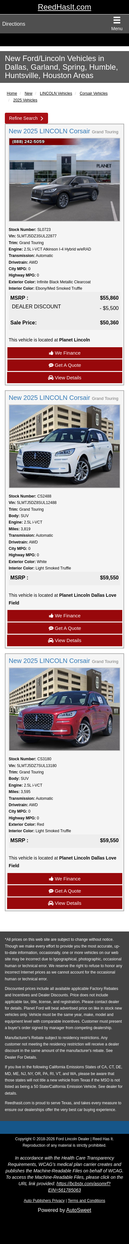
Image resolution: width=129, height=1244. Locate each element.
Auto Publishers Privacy (44, 1200)
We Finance (65, 353)
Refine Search (23, 118)
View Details (64, 377)
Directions (13, 24)
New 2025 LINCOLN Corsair (63, 131)
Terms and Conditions (86, 1200)
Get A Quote (65, 365)
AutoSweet (78, 1210)
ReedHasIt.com (64, 7)
